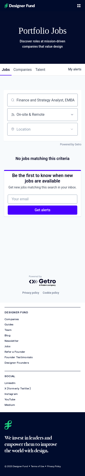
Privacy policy (30, 292)
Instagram (11, 394)
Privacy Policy (54, 466)
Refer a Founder (15, 351)
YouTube (10, 399)
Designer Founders (17, 362)
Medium (10, 405)
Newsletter (12, 340)
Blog (7, 335)
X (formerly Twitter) (18, 388)
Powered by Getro (70, 144)
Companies (12, 319)
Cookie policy (51, 292)
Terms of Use (37, 466)
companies (22, 69)
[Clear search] (72, 100)
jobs (6, 69)
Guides (9, 324)
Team (8, 330)
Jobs (7, 346)
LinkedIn (10, 383)
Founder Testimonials (19, 357)
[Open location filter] (72, 129)
